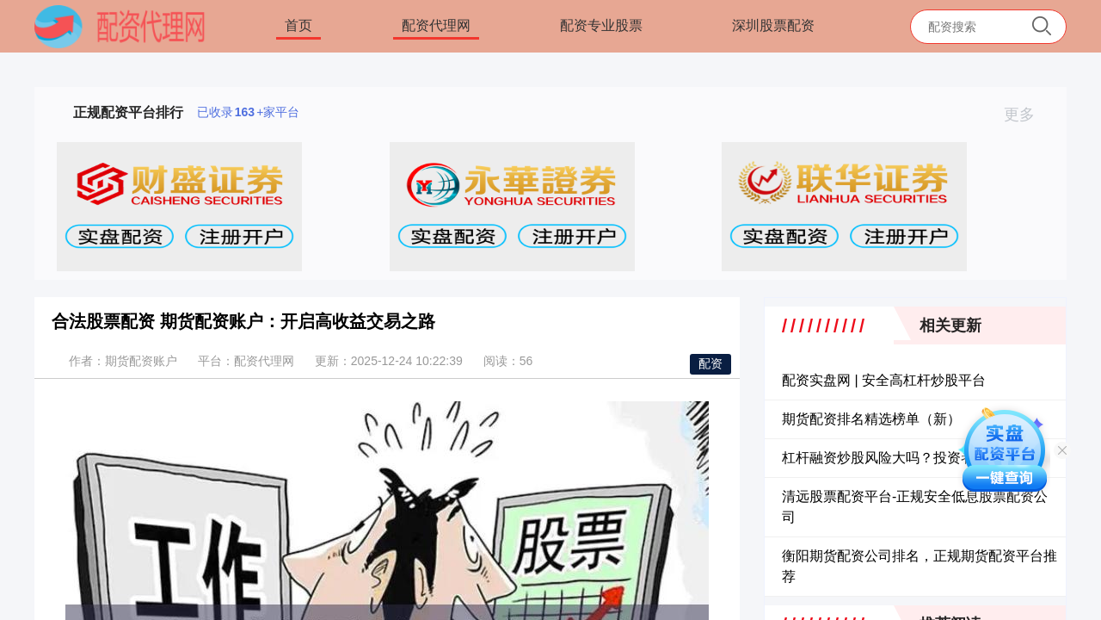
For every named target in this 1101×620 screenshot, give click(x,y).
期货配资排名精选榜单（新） (871, 419)
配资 (710, 363)
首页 (298, 25)
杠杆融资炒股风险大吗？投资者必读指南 (906, 457)
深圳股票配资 (773, 25)
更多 (1026, 114)
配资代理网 (436, 25)
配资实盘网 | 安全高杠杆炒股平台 (884, 380)
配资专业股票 (601, 25)
